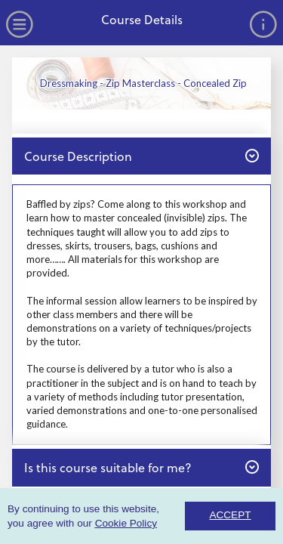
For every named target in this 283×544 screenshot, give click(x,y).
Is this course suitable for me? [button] (141, 467)
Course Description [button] (141, 156)
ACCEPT (230, 515)
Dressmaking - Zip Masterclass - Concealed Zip (143, 83)
